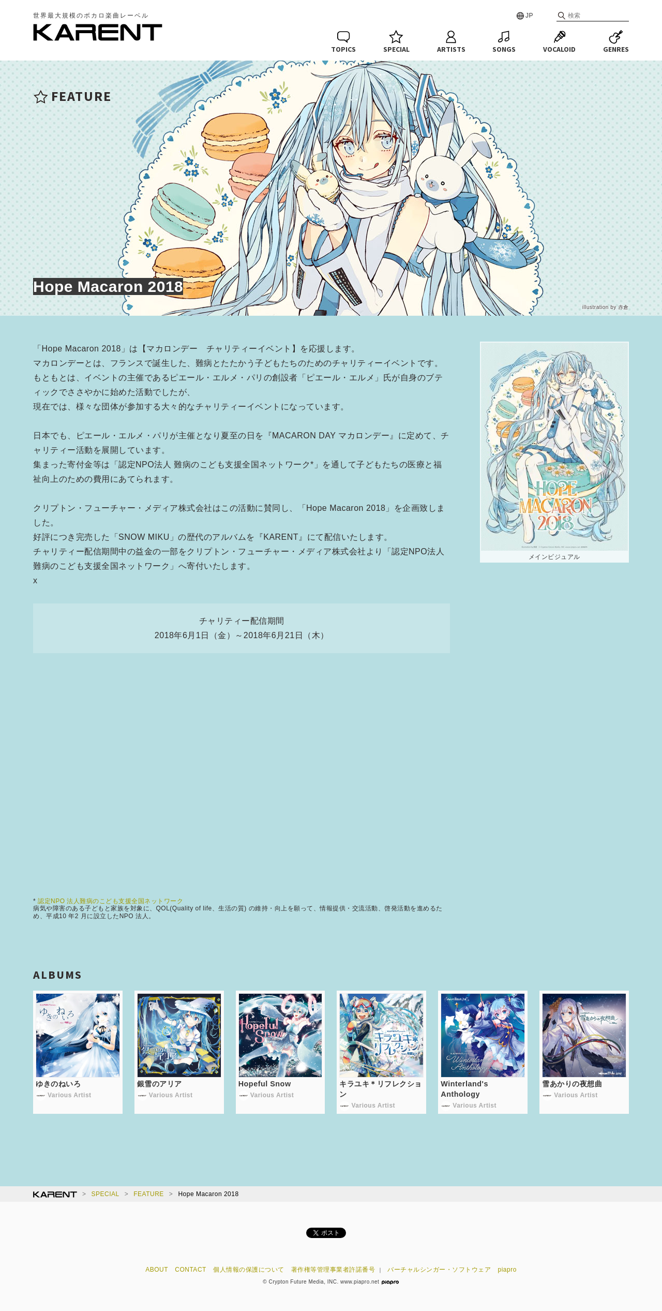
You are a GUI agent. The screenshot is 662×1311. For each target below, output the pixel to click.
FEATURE (148, 1194)
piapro (507, 1269)
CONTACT (190, 1269)
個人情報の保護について (248, 1269)
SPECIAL (105, 1194)
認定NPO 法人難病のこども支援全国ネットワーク (110, 901)
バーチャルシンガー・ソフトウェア (439, 1269)
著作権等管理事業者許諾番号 (333, 1269)
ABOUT (156, 1269)
